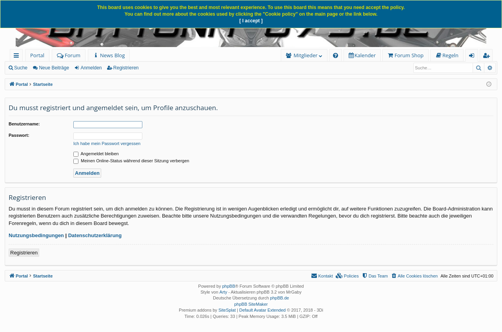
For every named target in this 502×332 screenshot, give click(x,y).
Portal (37, 55)
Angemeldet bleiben (96, 153)
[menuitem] (108, 55)
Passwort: (19, 135)
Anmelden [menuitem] (474, 57)
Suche (20, 68)
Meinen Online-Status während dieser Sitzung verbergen (131, 160)
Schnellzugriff (17, 57)
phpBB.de (279, 298)
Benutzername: (24, 124)
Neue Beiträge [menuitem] (54, 68)
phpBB (228, 286)
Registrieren (126, 68)
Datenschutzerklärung (95, 235)
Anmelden (91, 68)
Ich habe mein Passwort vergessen (106, 143)
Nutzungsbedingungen (36, 235)
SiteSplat (227, 310)
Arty (223, 292)
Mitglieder (306, 55)
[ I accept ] (250, 21)
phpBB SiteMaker (251, 304)
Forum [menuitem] (68, 55)
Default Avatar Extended (262, 310)
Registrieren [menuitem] (488, 57)
